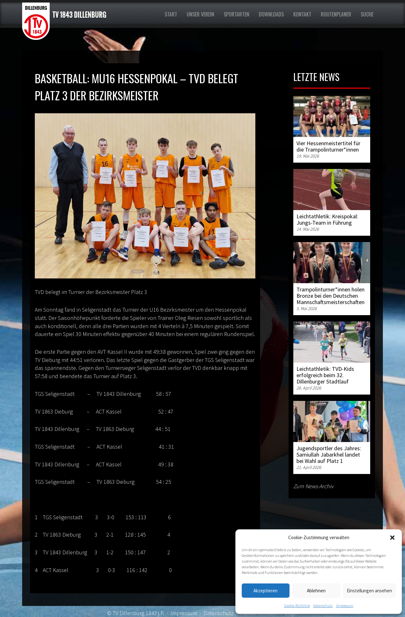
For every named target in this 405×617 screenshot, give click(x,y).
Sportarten (236, 14)
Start (171, 14)
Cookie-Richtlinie (297, 605)
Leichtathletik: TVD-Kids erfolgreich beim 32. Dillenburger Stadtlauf (325, 375)
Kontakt (302, 14)
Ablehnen (316, 591)
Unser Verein (200, 14)
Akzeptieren (265, 591)
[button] (392, 537)
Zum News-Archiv (313, 486)
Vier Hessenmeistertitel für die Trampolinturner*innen (328, 146)
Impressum (344, 605)
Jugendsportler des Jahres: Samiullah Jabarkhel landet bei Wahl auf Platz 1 (328, 454)
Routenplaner (336, 14)
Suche (367, 14)
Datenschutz (323, 605)
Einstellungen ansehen (369, 591)
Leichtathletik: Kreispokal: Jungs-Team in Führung (327, 219)
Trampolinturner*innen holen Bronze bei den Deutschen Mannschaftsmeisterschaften (330, 296)
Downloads (271, 14)
